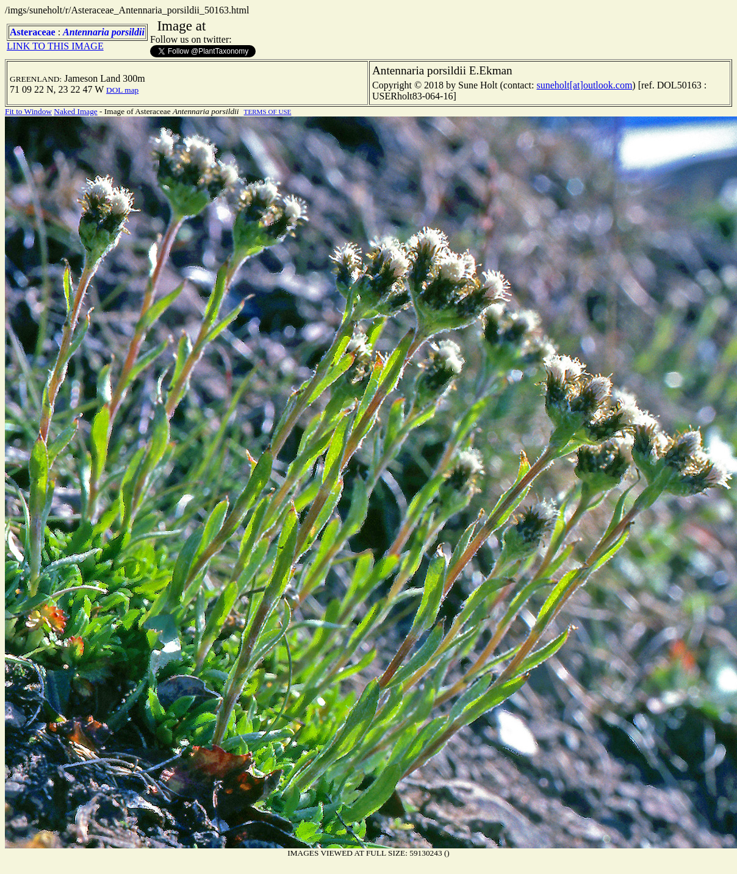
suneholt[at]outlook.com (584, 85)
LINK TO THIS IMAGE (55, 46)
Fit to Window (28, 111)
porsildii (128, 32)
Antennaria (86, 32)
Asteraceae (33, 32)
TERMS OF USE (268, 111)
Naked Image (75, 111)
